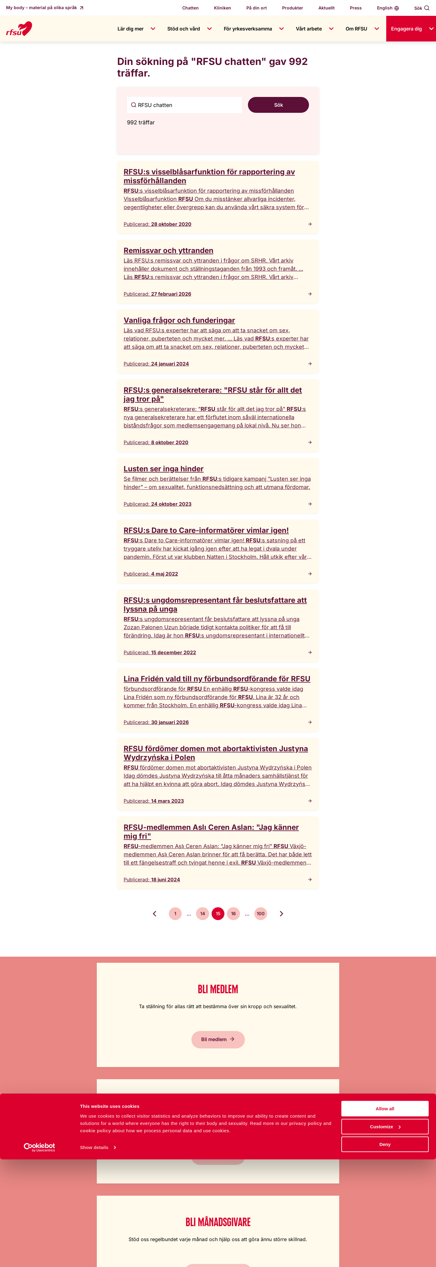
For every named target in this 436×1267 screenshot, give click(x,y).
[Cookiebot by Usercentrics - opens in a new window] (39, 1255)
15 (218, 915)
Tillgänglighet (279, 1154)
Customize (385, 1234)
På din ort (256, 7)
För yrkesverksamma (248, 29)
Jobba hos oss (180, 1142)
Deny (385, 1252)
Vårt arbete (309, 29)
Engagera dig (406, 29)
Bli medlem (54, 1051)
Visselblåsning (179, 1179)
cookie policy (95, 1237)
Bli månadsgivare (267, 1051)
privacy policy (305, 1230)
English (385, 7)
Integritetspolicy (282, 1179)
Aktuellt (326, 7)
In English (275, 1142)
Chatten (190, 7)
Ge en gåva (161, 1051)
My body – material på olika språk (42, 7)
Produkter (292, 7)
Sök (418, 8)
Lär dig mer (131, 29)
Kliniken (222, 7)
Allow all (385, 1216)
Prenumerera (373, 1051)
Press (356, 7)
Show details (94, 1254)
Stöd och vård (183, 29)
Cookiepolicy (279, 1167)
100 (264, 915)
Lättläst (272, 1130)
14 (201, 915)
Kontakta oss (178, 1154)
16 (235, 915)
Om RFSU (356, 29)
